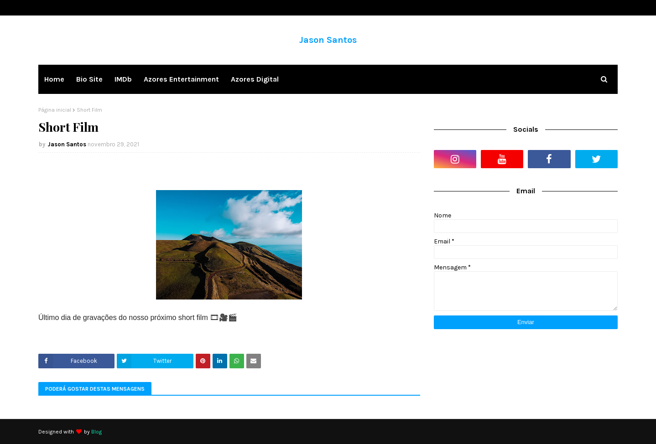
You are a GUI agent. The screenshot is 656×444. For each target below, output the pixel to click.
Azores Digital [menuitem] (255, 79)
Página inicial (54, 110)
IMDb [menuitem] (123, 79)
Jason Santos (328, 40)
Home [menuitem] (54, 79)
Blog (96, 432)
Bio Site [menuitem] (89, 79)
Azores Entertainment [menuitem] (181, 79)
